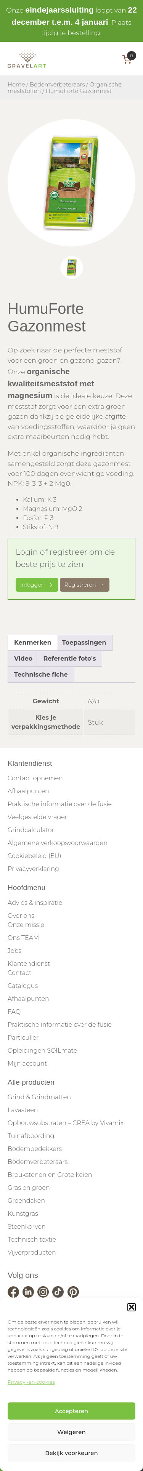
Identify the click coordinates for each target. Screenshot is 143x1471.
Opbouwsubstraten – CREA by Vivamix (66, 1123)
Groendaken (26, 1200)
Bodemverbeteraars (57, 84)
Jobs (14, 950)
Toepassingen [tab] (84, 642)
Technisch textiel (33, 1239)
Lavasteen (23, 1110)
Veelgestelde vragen (38, 817)
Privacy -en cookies (31, 1382)
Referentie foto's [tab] (69, 658)
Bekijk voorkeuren (71, 1453)
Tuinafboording (31, 1136)
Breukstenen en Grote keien (50, 1174)
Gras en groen (29, 1187)
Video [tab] (23, 658)
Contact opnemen (35, 778)
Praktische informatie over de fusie (60, 804)
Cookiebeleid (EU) (34, 856)
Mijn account (27, 1063)
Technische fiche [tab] (41, 674)
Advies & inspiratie (35, 902)
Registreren (84, 584)
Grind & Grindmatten (39, 1097)
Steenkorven (27, 1226)
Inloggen (37, 584)
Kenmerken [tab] (32, 642)
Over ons (21, 915)
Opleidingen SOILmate (42, 1050)
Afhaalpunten (28, 791)
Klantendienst (29, 963)
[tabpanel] (71, 183)
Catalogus (23, 985)
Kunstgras (23, 1213)
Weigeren (71, 1432)
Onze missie (26, 924)
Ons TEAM (23, 937)
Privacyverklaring (33, 868)
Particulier (23, 1037)
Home (16, 84)
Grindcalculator (31, 830)
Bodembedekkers (35, 1148)
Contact (19, 972)
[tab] (71, 267)
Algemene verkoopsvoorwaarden (58, 843)
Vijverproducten (32, 1252)
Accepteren (71, 1411)
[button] (131, 1307)
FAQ (14, 1011)
